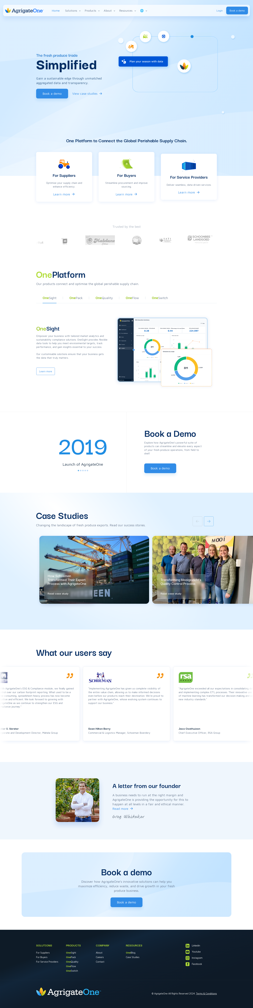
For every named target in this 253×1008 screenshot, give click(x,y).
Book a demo (237, 10)
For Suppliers (43, 952)
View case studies (84, 93)
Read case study (58, 593)
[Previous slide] (197, 521)
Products (92, 10)
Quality (72, 961)
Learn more (61, 194)
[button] (49, 298)
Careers (100, 957)
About (110, 10)
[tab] (78, 470)
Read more (120, 808)
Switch (72, 970)
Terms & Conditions (206, 993)
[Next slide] (209, 521)
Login (219, 10)
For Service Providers (47, 961)
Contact (100, 961)
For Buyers (41, 957)
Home (56, 10)
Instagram (194, 958)
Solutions (73, 10)
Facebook (194, 964)
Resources (128, 10)
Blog (130, 952)
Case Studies (132, 957)
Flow (71, 966)
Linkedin (193, 946)
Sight (71, 952)
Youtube (193, 952)
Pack (71, 957)
